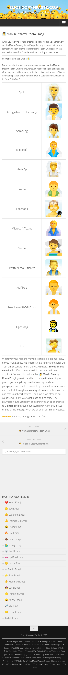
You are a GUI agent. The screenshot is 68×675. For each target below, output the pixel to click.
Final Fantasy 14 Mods (17, 664)
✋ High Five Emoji (15, 581)
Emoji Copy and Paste (30, 635)
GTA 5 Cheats (38, 651)
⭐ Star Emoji (12, 575)
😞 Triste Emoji (13, 612)
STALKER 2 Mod (17, 648)
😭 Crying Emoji (13, 526)
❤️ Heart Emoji (13, 502)
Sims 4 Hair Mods (30, 661)
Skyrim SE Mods (33, 664)
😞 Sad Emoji (12, 508)
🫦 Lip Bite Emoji (14, 557)
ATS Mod (44, 664)
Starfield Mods (43, 658)
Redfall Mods (31, 658)
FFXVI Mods (55, 658)
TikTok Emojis (12, 618)
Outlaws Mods (55, 664)
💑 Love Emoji (12, 587)
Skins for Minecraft (31, 645)
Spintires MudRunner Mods (13, 658)
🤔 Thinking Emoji (14, 593)
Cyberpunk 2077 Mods (34, 654)
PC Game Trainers (25, 651)
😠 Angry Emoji (13, 599)
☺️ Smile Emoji (13, 569)
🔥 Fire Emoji (12, 533)
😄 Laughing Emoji (15, 514)
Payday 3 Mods (44, 661)
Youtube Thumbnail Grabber (35, 641)
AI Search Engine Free (13, 641)
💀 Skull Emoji (12, 551)
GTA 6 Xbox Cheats (54, 641)
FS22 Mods (19, 654)
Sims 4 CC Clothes (52, 651)
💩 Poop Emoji (13, 539)
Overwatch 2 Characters (13, 645)
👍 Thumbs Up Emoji (16, 520)
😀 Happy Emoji (13, 563)
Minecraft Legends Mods (34, 648)
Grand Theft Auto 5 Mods (54, 654)
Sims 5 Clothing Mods (49, 645)
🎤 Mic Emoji (12, 606)
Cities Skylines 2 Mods (55, 648)
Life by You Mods (9, 651)
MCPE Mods (17, 661)
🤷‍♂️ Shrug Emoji (13, 545)
